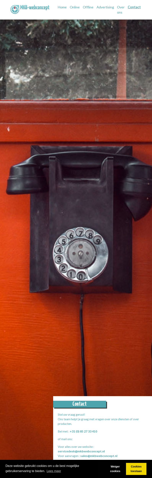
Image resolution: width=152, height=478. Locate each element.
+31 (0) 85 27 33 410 (83, 431)
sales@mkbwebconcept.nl (98, 456)
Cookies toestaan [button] (136, 469)
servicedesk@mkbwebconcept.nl (81, 451)
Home (63, 6)
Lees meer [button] (54, 471)
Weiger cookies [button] (115, 469)
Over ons (121, 9)
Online (75, 7)
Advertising (105, 7)
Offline (88, 7)
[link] (30, 10)
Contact (134, 7)
